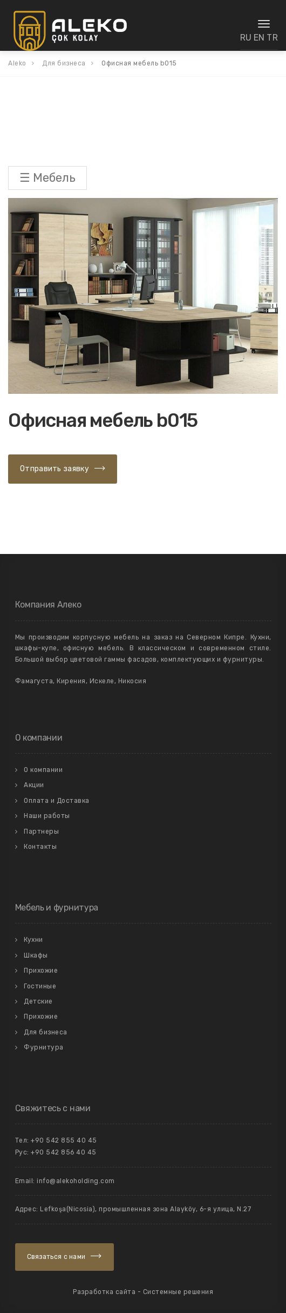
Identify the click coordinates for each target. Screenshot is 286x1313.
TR (272, 37)
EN (259, 37)
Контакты (40, 846)
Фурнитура (44, 1047)
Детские (38, 1001)
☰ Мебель (47, 177)
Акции (34, 785)
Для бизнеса (45, 1032)
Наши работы (47, 816)
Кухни (33, 939)
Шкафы (36, 955)
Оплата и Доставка (57, 800)
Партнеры (41, 831)
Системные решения (178, 1292)
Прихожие (41, 970)
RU (246, 37)
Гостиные (40, 986)
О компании (43, 770)
